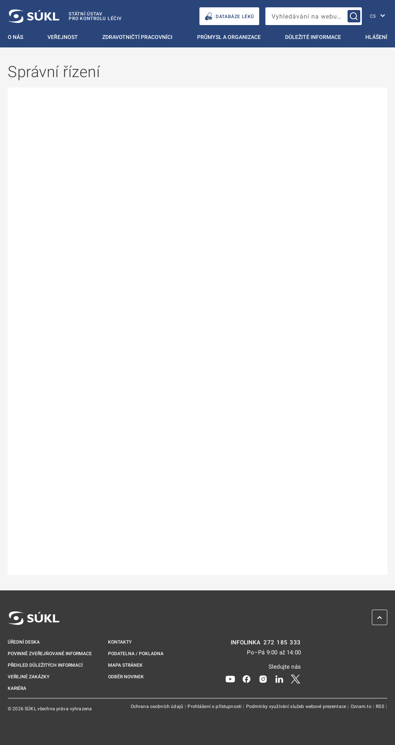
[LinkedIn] (279, 678)
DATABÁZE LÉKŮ (229, 16)
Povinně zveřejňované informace (50, 653)
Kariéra (17, 688)
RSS (380, 706)
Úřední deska (24, 642)
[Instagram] (263, 678)
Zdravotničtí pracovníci (137, 37)
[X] (295, 678)
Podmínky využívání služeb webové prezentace (297, 706)
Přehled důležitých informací (45, 665)
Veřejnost (62, 37)
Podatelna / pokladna (136, 653)
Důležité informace (313, 37)
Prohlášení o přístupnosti (215, 706)
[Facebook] (246, 678)
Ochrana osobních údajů (157, 706)
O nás (15, 37)
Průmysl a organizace (229, 37)
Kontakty (120, 642)
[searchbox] (313, 16)
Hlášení (376, 37)
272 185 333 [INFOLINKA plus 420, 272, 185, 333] (282, 643)
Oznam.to (362, 706)
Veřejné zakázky (28, 676)
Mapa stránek (125, 665)
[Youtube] (230, 678)
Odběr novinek (126, 676)
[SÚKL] (65, 16)
